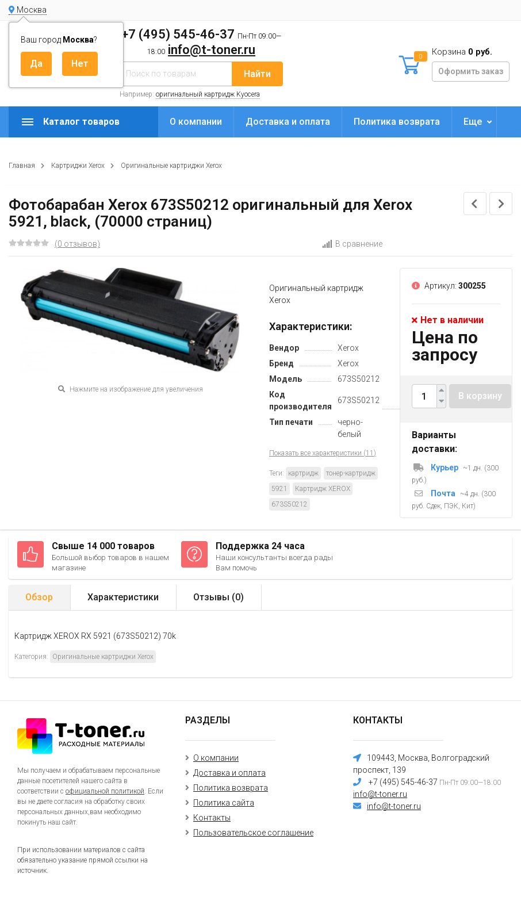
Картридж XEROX (322, 489)
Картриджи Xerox (78, 166)
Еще (472, 121)
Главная (22, 166)
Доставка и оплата (288, 121)
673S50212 (289, 504)
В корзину (480, 395)
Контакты (212, 817)
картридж (303, 473)
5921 (279, 489)
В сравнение (352, 243)
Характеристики (123, 597)
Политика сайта (223, 802)
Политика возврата (397, 121)
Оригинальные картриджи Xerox (171, 166)
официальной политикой (105, 791)
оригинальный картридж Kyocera (208, 94)
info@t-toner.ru (211, 50)
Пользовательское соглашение (253, 832)
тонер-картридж (351, 473)
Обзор (39, 597)
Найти (257, 73)
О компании (196, 121)
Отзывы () (218, 597)
